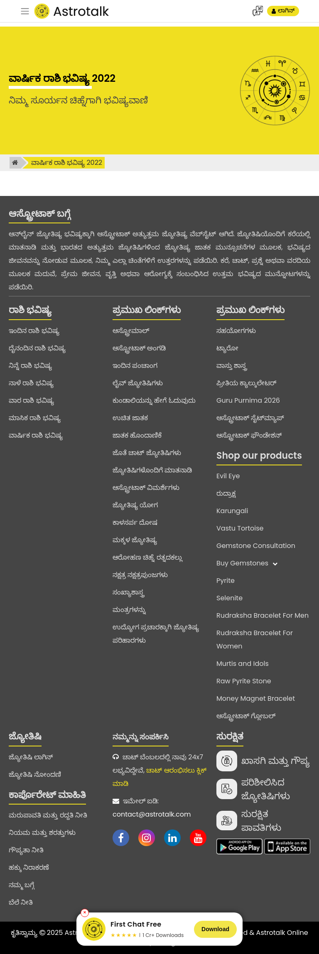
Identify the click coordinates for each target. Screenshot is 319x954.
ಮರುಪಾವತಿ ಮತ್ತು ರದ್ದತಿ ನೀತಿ (48, 815)
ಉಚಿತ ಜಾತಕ (130, 418)
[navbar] (25, 11)
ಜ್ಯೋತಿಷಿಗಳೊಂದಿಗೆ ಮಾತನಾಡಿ (152, 470)
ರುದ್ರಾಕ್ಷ (226, 493)
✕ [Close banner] (84, 912)
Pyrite (225, 580)
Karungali (232, 511)
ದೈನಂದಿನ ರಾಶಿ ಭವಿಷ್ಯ (37, 348)
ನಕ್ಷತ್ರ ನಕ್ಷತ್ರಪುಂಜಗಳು (140, 575)
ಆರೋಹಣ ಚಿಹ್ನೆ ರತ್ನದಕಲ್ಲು (147, 557)
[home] (15, 163)
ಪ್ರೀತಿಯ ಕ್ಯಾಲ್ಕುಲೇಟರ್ (246, 383)
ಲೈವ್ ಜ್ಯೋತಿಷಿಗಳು (138, 383)
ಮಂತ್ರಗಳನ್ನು (129, 609)
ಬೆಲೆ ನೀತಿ (21, 902)
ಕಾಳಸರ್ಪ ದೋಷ (135, 522)
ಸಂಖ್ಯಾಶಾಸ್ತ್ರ (128, 592)
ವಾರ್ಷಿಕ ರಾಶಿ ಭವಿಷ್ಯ (36, 435)
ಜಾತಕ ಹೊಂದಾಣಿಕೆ (137, 435)
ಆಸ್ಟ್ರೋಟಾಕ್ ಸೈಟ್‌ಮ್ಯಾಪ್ (250, 418)
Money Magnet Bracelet (255, 698)
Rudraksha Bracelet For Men (262, 615)
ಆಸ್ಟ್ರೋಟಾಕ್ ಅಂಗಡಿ (139, 348)
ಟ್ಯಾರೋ (227, 348)
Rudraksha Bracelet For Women (254, 639)
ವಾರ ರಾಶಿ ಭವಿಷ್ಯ (31, 400)
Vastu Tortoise (239, 528)
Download (215, 929)
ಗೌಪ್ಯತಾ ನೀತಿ (26, 850)
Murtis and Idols (242, 663)
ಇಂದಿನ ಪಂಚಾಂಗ (135, 365)
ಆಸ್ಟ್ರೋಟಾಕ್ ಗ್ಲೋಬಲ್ (245, 716)
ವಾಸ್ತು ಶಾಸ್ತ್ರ (231, 365)
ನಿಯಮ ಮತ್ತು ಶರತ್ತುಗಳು (42, 832)
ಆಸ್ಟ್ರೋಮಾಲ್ (131, 330)
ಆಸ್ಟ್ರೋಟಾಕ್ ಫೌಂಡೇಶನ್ (249, 435)
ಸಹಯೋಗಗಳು (236, 330)
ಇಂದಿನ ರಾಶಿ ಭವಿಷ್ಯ (34, 330)
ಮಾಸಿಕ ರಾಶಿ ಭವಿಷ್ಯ (35, 418)
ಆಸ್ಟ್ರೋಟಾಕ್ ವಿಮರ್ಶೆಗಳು (146, 487)
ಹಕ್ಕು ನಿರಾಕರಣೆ (29, 867)
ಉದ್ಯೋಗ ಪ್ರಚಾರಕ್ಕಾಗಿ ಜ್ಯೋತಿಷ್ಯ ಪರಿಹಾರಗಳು (156, 633)
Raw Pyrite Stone (243, 681)
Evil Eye (228, 476)
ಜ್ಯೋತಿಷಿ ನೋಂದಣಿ (35, 774)
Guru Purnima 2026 (248, 400)
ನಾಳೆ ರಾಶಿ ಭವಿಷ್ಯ (31, 383)
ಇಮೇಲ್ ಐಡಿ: (159, 808)
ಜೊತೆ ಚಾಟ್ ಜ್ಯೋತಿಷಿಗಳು (147, 452)
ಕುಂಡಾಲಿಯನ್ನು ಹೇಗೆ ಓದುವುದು (154, 400)
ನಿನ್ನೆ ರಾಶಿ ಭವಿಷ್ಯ (30, 365)
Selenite (229, 598)
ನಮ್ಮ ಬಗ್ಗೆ (21, 885)
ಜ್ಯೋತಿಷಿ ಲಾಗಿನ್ (31, 757)
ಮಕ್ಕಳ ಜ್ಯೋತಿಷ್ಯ (135, 540)
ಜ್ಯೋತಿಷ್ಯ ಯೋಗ (135, 505)
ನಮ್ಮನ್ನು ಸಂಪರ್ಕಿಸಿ (141, 736)
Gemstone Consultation (255, 545)
